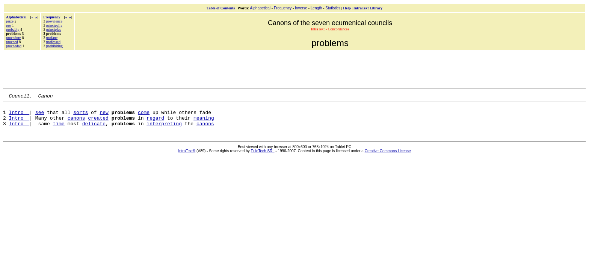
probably (13, 29)
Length (316, 8)
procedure (13, 38)
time (59, 129)
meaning (203, 122)
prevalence (54, 21)
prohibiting (54, 46)
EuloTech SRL (263, 156)
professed (53, 42)
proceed (12, 42)
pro (8, 25)
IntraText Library (367, 8)
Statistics (332, 8)
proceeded (13, 46)
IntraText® (187, 156)
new (104, 115)
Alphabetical (260, 8)
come (144, 115)
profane (52, 38)
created (98, 122)
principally (54, 25)
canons (76, 122)
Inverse (301, 8)
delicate (94, 129)
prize (10, 21)
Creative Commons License (388, 156)
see (39, 115)
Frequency (282, 8)
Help (347, 8)
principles (53, 29)
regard (155, 122)
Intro (19, 115)
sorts (80, 115)
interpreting (164, 129)
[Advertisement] (294, 68)
